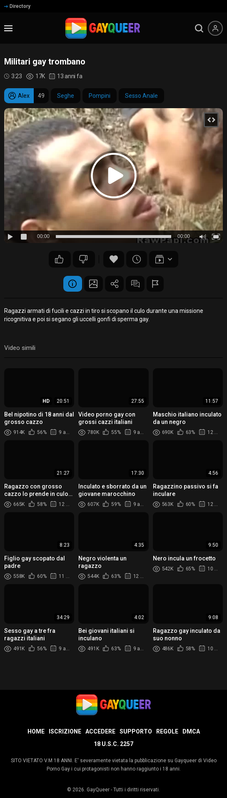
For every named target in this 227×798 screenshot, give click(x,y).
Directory (17, 6)
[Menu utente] (215, 28)
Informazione (69, 284)
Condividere (114, 284)
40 (59, 259)
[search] (199, 28)
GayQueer (98, 790)
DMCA (191, 731)
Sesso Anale (141, 95)
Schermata (91, 284)
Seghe (65, 95)
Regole (167, 731)
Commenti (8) (137, 284)
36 (83, 259)
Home (36, 731)
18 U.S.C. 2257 (113, 744)
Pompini (99, 95)
